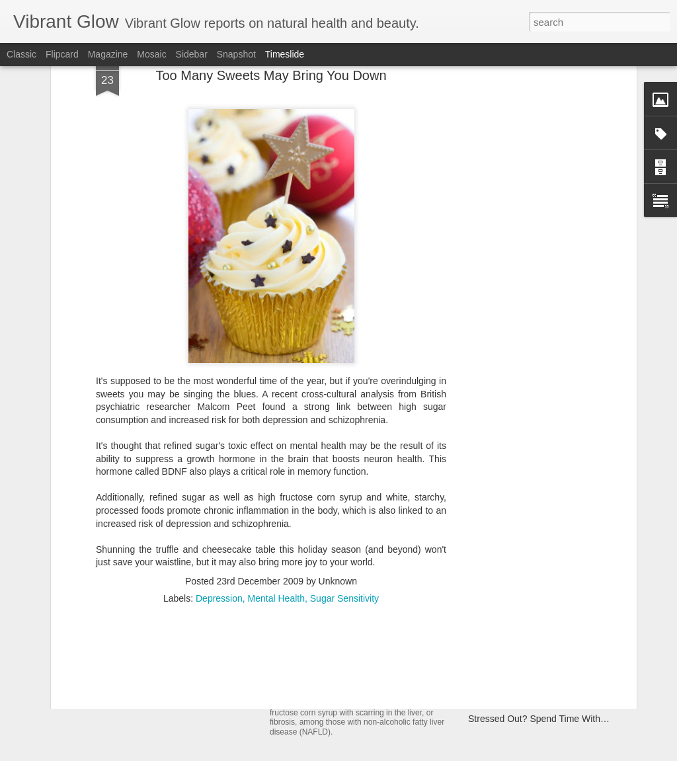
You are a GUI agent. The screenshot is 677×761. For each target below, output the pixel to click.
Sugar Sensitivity (344, 488)
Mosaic (151, 54)
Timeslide (284, 54)
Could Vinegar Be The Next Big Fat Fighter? (558, 695)
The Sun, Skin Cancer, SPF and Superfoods (207, 628)
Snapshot (236, 54)
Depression (219, 488)
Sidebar (192, 54)
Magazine (108, 54)
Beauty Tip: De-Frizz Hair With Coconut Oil (555, 672)
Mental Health (276, 488)
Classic (21, 54)
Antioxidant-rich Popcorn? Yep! (531, 626)
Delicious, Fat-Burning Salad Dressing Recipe (562, 649)
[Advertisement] (271, 573)
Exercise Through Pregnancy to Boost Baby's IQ (567, 603)
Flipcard (62, 54)
